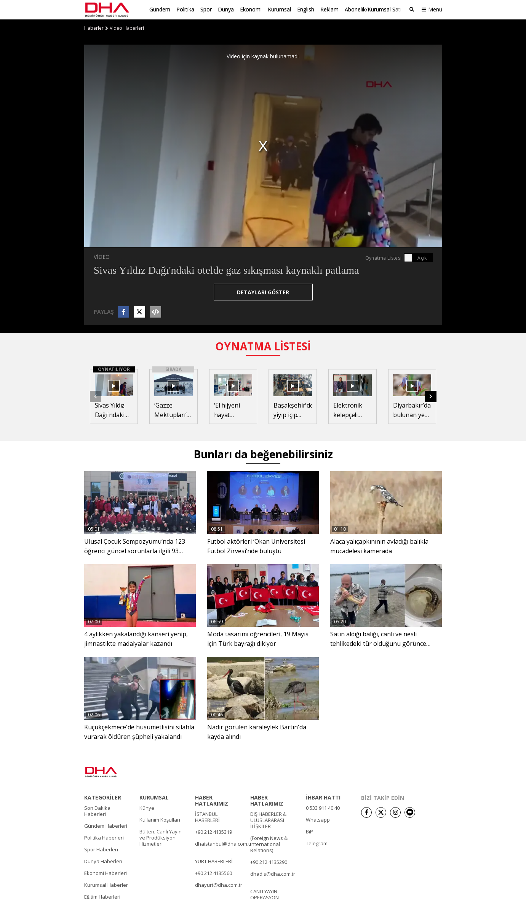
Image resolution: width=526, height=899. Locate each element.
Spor (206, 9)
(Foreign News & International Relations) (269, 843)
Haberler (94, 28)
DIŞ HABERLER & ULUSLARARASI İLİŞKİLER (268, 819)
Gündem (159, 9)
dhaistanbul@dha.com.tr (223, 843)
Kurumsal (279, 9)
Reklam (329, 9)
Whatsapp (318, 819)
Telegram (317, 843)
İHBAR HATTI (323, 797)
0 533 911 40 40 (323, 807)
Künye (146, 807)
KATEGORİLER (102, 797)
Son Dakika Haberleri (97, 810)
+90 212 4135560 (213, 872)
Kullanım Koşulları (159, 819)
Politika (185, 9)
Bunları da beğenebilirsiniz (263, 453)
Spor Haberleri (101, 849)
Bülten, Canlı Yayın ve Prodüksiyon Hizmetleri (160, 837)
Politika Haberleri (104, 837)
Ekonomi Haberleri (105, 872)
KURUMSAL (154, 797)
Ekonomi (251, 9)
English (305, 9)
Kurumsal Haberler (106, 884)
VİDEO (102, 256)
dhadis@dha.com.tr (272, 873)
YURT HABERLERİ (214, 860)
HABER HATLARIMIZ (211, 800)
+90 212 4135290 (268, 861)
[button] (430, 395)
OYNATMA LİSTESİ (263, 346)
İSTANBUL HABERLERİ (207, 816)
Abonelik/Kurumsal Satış (374, 9)
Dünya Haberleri (103, 860)
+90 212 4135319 (213, 831)
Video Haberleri (127, 28)
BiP (309, 831)
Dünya (226, 9)
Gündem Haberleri (105, 825)
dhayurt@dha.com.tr (218, 884)
